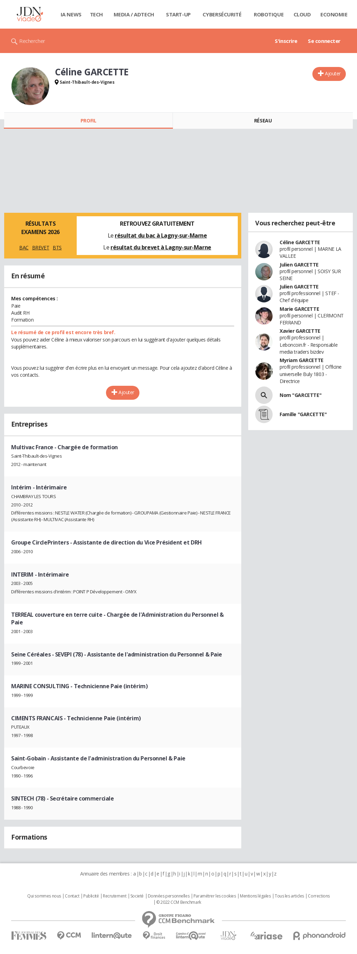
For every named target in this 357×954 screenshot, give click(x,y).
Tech (96, 14)
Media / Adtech (134, 14)
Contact (72, 896)
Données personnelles (169, 896)
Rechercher (32, 40)
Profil (88, 120)
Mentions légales (255, 896)
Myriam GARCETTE (302, 360)
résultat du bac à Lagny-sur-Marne (161, 235)
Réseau (263, 120)
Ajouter (333, 73)
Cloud (302, 14)
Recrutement (114, 896)
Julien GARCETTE (299, 264)
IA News (71, 14)
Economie (334, 14)
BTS (57, 247)
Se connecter (324, 40)
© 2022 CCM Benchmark (178, 902)
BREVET (40, 247)
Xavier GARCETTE (300, 331)
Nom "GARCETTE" (300, 395)
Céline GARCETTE (300, 242)
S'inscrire (286, 40)
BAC (24, 247)
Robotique (268, 14)
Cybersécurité (222, 14)
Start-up (178, 14)
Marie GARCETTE (299, 309)
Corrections (318, 896)
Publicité (91, 896)
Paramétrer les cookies (214, 896)
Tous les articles (289, 896)
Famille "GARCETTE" (303, 414)
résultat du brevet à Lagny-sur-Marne (161, 247)
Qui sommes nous (44, 896)
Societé (137, 896)
